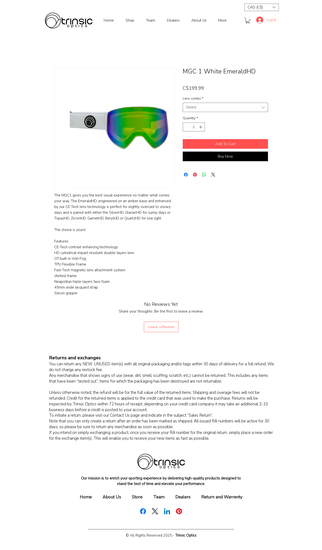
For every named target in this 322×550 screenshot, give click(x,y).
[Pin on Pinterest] (195, 174)
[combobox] (225, 107)
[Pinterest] (179, 511)
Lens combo (193, 98)
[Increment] (201, 127)
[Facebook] (143, 511)
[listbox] (261, 7)
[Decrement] (186, 127)
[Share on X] (213, 174)
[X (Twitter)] (155, 511)
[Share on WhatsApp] (204, 174)
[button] (261, 7)
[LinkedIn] (167, 511)
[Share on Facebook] (186, 174)
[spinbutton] (193, 127)
